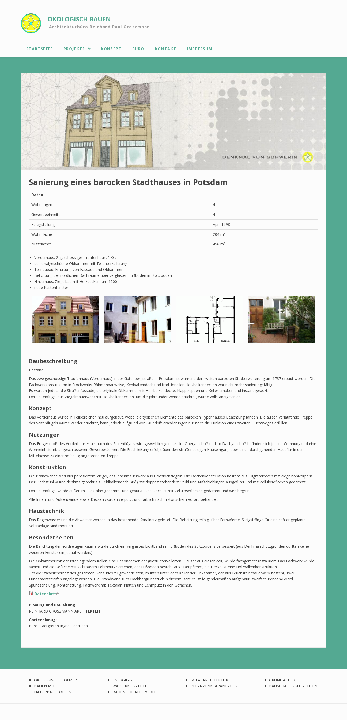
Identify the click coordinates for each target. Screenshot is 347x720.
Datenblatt (47, 593)
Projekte (74, 48)
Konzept (111, 48)
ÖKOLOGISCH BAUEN (79, 19)
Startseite (39, 48)
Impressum (199, 48)
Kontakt (165, 48)
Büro (138, 48)
